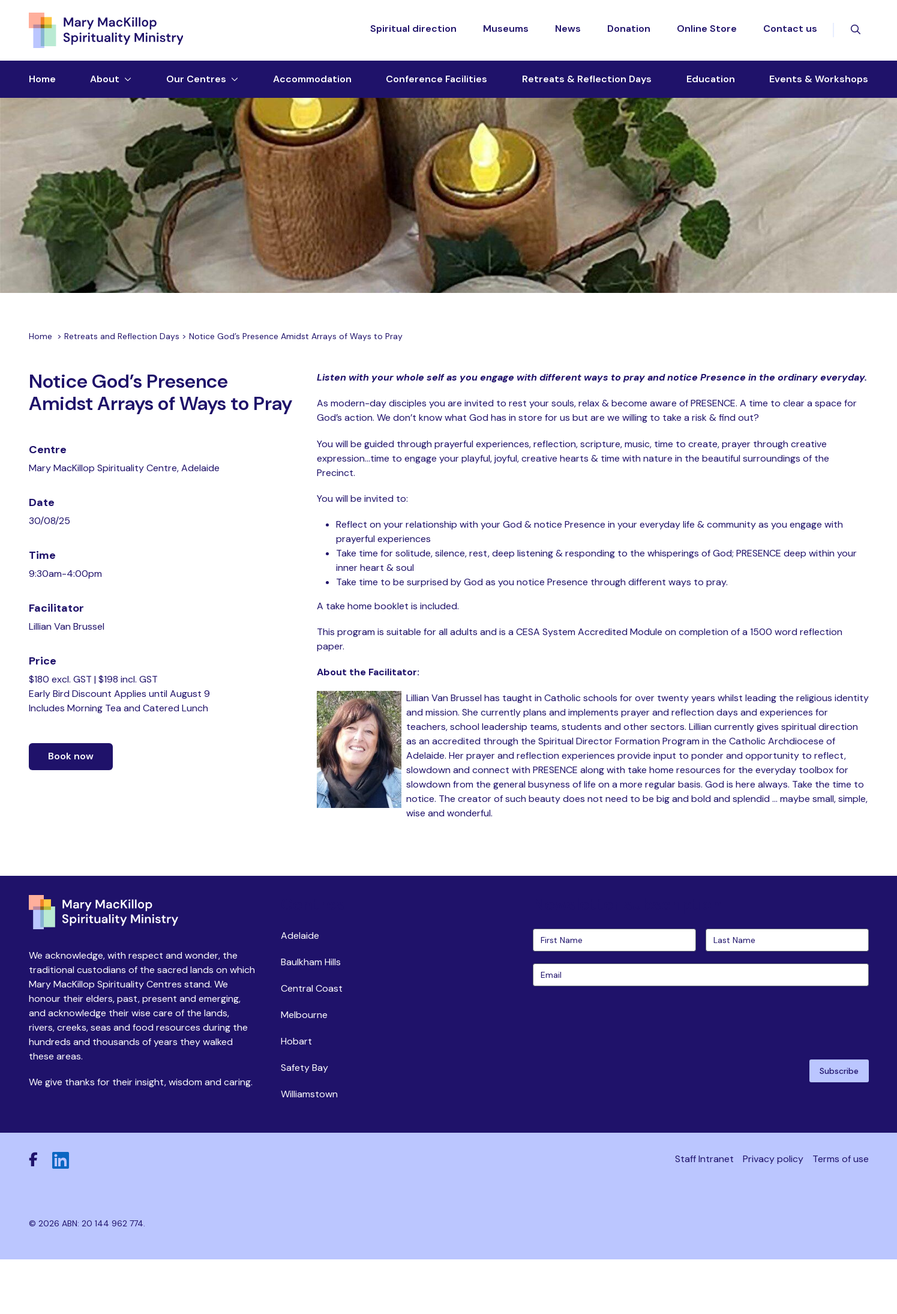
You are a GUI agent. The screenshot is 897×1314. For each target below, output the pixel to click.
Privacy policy (773, 1212)
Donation (628, 33)
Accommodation (312, 88)
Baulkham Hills (311, 1015)
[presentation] (624, 1075)
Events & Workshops (818, 88)
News (568, 33)
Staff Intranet (704, 1212)
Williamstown (309, 1147)
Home (42, 88)
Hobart (296, 1094)
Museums (506, 33)
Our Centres (196, 88)
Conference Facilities (436, 88)
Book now (71, 813)
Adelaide (300, 989)
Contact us (790, 33)
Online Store (707, 33)
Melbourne (304, 1068)
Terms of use (840, 1212)
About (104, 88)
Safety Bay (304, 1121)
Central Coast (312, 1041)
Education (710, 88)
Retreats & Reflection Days (587, 88)
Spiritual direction (413, 33)
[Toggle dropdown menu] (125, 88)
